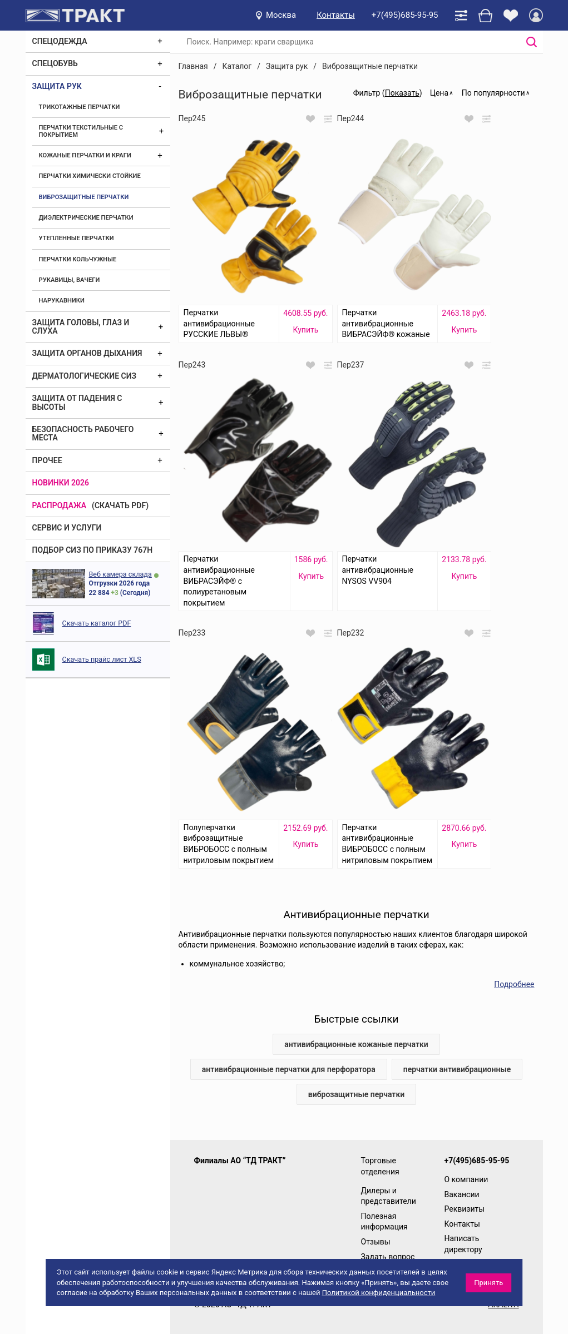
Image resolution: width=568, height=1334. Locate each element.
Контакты (336, 15)
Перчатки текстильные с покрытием (81, 131)
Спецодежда (59, 41)
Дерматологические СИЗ (84, 375)
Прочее (47, 460)
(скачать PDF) (120, 505)
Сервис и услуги (67, 527)
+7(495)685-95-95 (405, 15)
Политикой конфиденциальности (379, 1292)
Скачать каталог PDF (96, 623)
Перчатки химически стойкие (90, 176)
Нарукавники (62, 300)
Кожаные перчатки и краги (85, 155)
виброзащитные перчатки (356, 1094)
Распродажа (59, 505)
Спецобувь (55, 63)
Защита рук (57, 86)
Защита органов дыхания (87, 353)
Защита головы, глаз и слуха (81, 326)
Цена (439, 92)
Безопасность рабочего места (83, 433)
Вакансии (462, 1194)
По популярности (493, 92)
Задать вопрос (388, 1256)
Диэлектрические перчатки (86, 217)
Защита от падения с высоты (77, 402)
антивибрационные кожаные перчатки (356, 1044)
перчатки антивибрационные (457, 1069)
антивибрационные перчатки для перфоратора (289, 1069)
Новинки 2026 (61, 482)
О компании (466, 1179)
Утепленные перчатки (76, 238)
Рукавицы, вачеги (69, 280)
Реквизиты (464, 1208)
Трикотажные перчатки (79, 107)
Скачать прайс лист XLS (101, 659)
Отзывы (376, 1241)
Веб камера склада (120, 574)
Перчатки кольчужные (78, 259)
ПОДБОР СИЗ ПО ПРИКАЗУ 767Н (92, 549)
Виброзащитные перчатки (84, 197)
